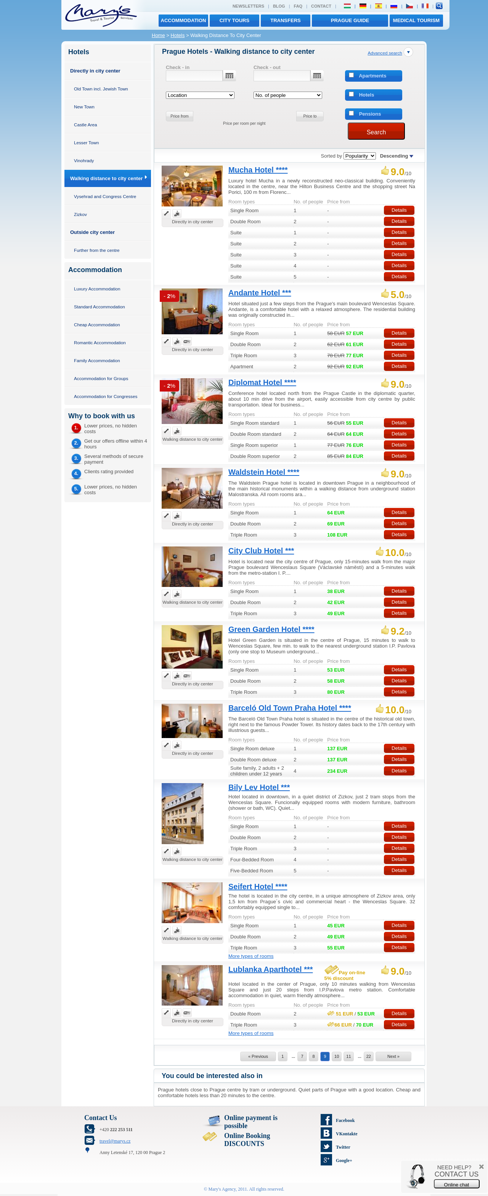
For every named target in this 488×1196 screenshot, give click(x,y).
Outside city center (92, 232)
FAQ (298, 6)
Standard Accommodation (99, 306)
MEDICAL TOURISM (416, 20)
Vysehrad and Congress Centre (105, 196)
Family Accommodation (97, 360)
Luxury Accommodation (97, 288)
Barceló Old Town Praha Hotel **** (289, 708)
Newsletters (248, 6)
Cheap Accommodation (97, 324)
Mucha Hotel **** (258, 170)
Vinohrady (84, 160)
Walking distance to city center (106, 178)
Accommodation (183, 20)
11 (348, 1056)
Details (399, 210)
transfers (285, 20)
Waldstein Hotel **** (263, 472)
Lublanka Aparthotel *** (270, 969)
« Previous (258, 1056)
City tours (234, 20)
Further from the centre (97, 250)
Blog (279, 6)
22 (368, 1056)
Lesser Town (86, 142)
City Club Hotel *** (261, 550)
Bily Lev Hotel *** (259, 787)
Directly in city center (95, 71)
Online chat (456, 1185)
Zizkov (80, 214)
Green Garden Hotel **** (271, 629)
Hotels (178, 35)
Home (158, 35)
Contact (321, 6)
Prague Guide (350, 20)
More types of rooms (251, 956)
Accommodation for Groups (101, 378)
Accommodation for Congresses (105, 396)
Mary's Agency (222, 1189)
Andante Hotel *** (259, 293)
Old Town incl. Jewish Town (101, 88)
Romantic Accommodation (100, 342)
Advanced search (385, 52)
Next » (393, 1056)
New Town (84, 106)
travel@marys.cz (115, 1141)
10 (336, 1056)
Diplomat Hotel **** (262, 382)
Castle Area (85, 124)
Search (376, 132)
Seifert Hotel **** (257, 886)
